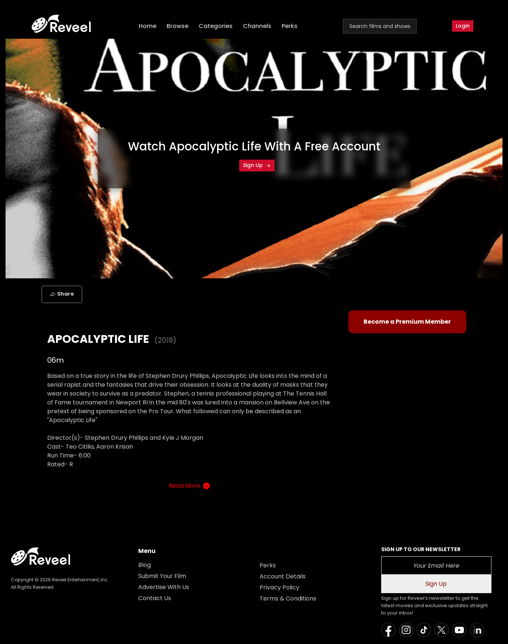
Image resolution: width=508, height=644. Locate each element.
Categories (216, 26)
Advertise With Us (163, 587)
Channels (257, 26)
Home (147, 26)
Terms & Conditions (288, 598)
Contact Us (154, 598)
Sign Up (257, 165)
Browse (177, 26)
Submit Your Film (162, 576)
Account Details (283, 576)
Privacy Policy (279, 587)
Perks (290, 26)
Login (463, 25)
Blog (144, 565)
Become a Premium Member (407, 321)
